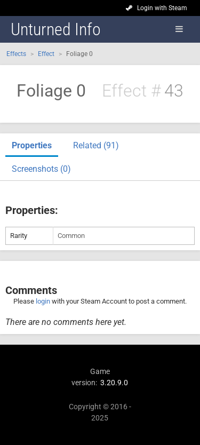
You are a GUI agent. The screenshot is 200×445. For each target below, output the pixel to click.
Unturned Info (56, 29)
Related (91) (96, 145)
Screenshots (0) (41, 169)
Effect (46, 54)
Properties (32, 145)
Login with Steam (162, 8)
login (43, 301)
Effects (16, 54)
